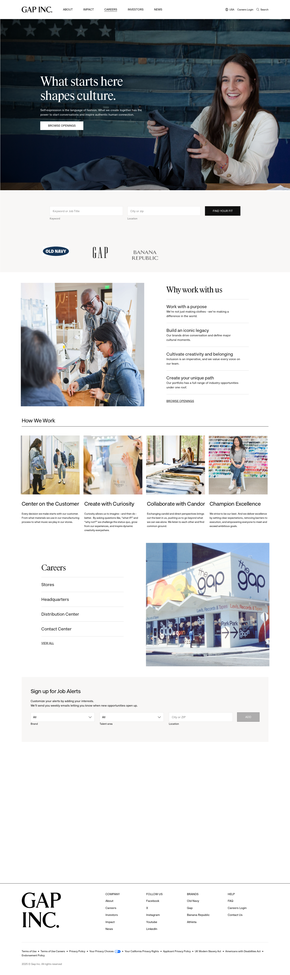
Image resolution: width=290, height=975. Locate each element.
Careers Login (245, 9)
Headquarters (48, 599)
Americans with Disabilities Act (243, 951)
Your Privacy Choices (101, 951)
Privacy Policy (77, 951)
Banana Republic (198, 915)
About (68, 9)
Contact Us (235, 915)
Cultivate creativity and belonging (210, 359)
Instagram (153, 915)
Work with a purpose (210, 311)
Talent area (106, 723)
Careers (110, 9)
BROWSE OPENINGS (187, 401)
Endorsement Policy (33, 955)
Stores (41, 584)
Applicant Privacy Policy (177, 951)
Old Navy (193, 901)
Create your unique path (210, 382)
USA (229, 10)
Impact (88, 9)
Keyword (55, 225)
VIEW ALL (41, 643)
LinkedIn (151, 929)
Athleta (192, 922)
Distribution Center (53, 614)
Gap (190, 908)
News (158, 9)
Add (248, 717)
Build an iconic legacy (210, 335)
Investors (136, 9)
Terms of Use (29, 951)
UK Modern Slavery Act (208, 951)
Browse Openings (62, 125)
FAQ (230, 901)
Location (132, 225)
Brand (34, 723)
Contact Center (50, 629)
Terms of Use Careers (53, 951)
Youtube (151, 922)
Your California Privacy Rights (142, 951)
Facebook (152, 901)
